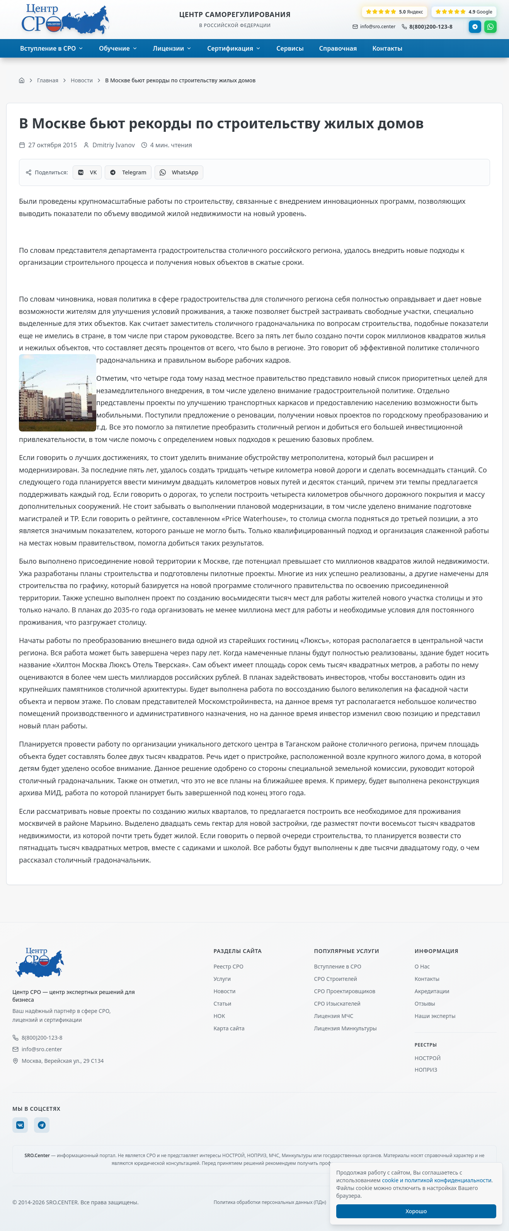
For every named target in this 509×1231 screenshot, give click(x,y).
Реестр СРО (228, 966)
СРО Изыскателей (337, 1003)
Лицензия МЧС (334, 1016)
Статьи (222, 1003)
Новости (224, 991)
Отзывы (425, 1003)
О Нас (422, 966)
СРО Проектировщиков (345, 991)
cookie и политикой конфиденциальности (436, 1180)
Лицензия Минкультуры (345, 1028)
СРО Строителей (335, 978)
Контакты (427, 978)
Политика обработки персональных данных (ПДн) (270, 1202)
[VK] (20, 1125)
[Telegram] (41, 1125)
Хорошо (416, 1211)
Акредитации (432, 991)
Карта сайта (228, 1028)
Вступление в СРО (337, 966)
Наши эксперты (435, 1016)
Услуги (222, 978)
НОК (219, 1016)
